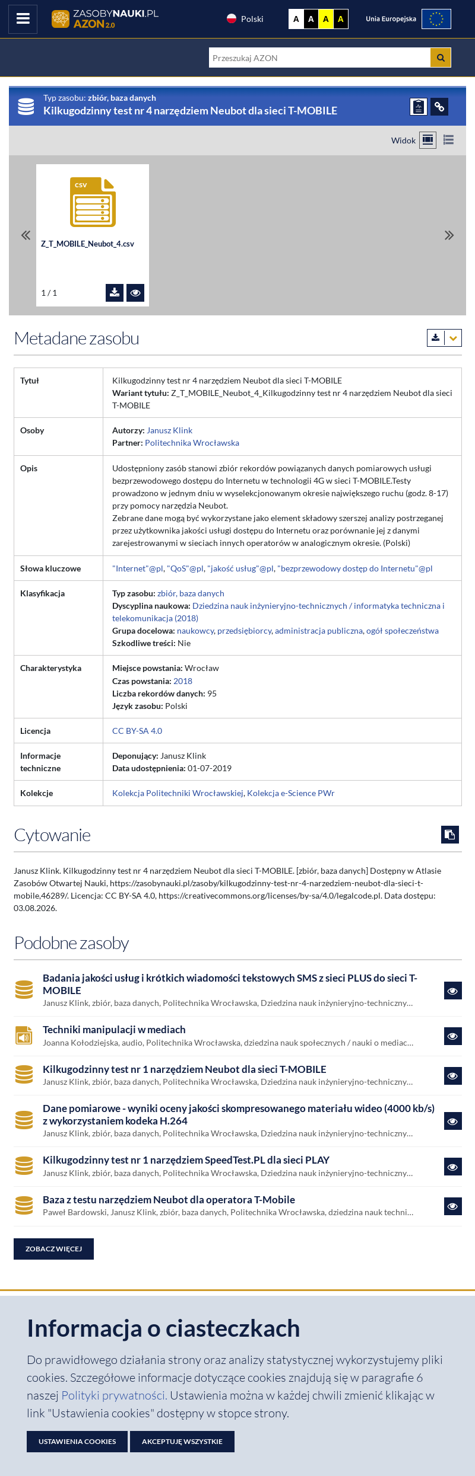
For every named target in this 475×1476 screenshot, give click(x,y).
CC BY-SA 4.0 (137, 731)
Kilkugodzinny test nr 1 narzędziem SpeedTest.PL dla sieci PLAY (186, 1160)
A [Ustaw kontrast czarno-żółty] (341, 19)
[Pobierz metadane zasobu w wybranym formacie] (444, 338)
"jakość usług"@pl (240, 568)
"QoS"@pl (185, 568)
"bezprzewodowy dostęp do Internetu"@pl (355, 568)
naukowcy (195, 630)
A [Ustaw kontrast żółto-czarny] (326, 19)
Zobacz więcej (54, 1248)
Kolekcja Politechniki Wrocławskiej (177, 793)
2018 (182, 681)
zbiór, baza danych (190, 593)
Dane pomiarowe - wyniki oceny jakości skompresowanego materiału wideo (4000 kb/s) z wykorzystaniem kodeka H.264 (239, 1114)
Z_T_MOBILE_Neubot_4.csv (87, 243)
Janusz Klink (169, 430)
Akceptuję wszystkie (182, 1441)
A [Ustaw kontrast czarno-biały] (311, 19)
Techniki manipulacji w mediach (114, 1030)
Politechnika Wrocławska (192, 442)
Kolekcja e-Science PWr (291, 793)
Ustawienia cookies (77, 1441)
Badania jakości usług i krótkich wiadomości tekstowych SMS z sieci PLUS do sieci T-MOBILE (230, 984)
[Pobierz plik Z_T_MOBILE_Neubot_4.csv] (115, 293)
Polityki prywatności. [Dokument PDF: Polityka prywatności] (115, 1395)
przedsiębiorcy (244, 630)
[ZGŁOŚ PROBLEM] (419, 107)
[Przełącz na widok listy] (448, 140)
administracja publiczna (319, 630)
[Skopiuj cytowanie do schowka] (450, 835)
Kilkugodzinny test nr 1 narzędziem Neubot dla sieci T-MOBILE (185, 1069)
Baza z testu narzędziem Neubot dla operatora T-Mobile (169, 1200)
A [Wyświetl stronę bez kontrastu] (296, 19)
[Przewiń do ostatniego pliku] (449, 235)
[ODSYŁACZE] (439, 107)
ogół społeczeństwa (402, 630)
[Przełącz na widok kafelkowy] (427, 140)
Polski (245, 18)
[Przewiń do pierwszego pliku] (25, 235)
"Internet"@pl (137, 568)
